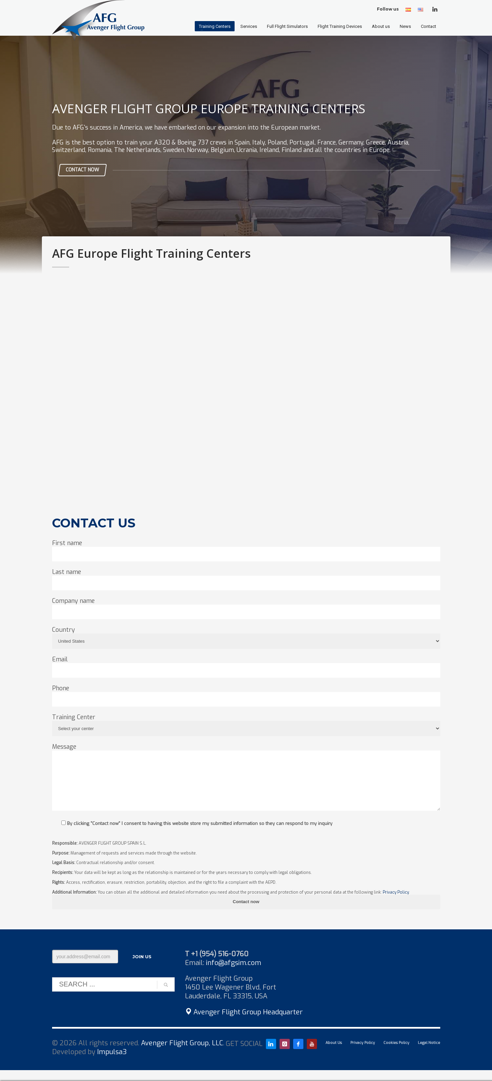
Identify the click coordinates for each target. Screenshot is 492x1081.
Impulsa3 (112, 1052)
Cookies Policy (396, 1042)
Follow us (388, 9)
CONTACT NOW (82, 170)
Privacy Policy (396, 892)
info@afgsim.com (233, 962)
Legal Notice (429, 1042)
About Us (334, 1042)
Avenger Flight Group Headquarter (244, 1012)
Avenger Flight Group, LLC (182, 1043)
